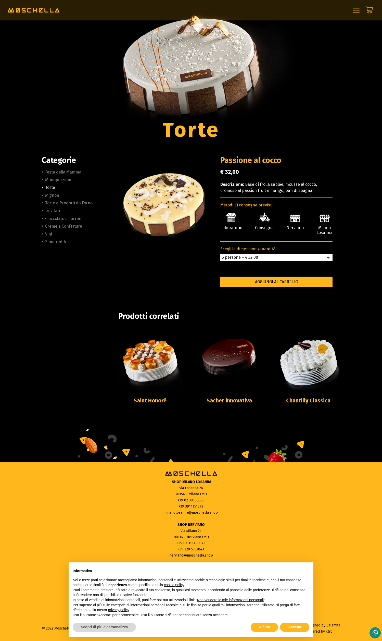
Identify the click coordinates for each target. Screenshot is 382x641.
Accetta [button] (294, 627)
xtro (329, 631)
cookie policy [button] (174, 585)
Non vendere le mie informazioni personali (230, 600)
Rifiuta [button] (264, 627)
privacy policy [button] (118, 610)
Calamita (333, 625)
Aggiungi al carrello (276, 281)
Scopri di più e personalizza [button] (104, 627)
